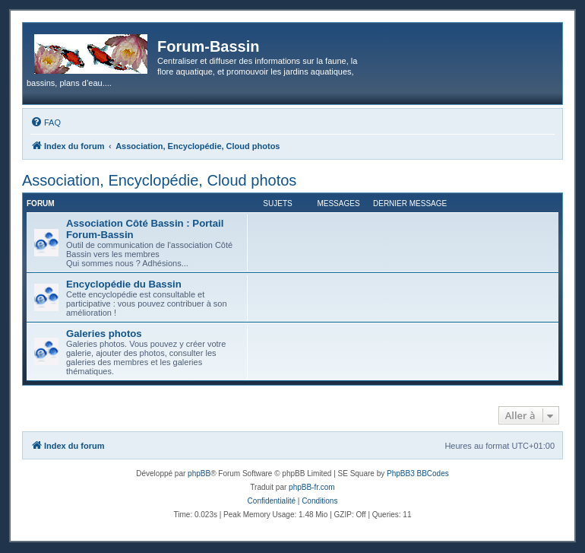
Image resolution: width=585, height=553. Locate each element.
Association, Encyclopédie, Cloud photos (159, 180)
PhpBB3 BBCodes (418, 473)
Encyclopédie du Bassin (124, 284)
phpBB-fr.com (312, 487)
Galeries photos (104, 333)
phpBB (199, 473)
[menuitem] (45, 122)
